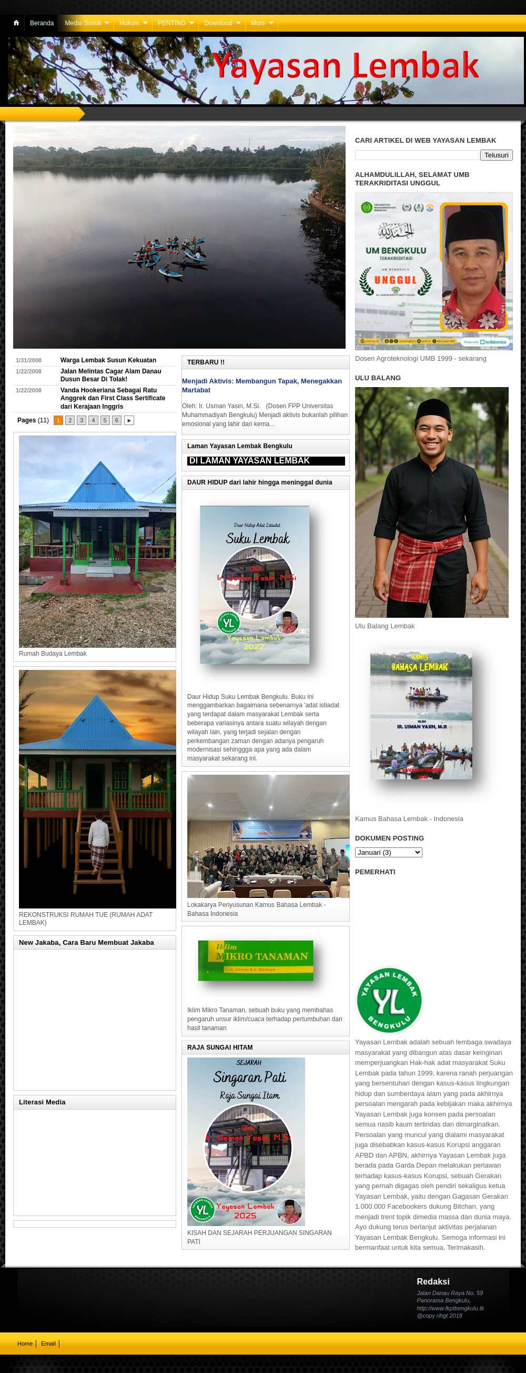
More (258, 23)
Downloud (218, 23)
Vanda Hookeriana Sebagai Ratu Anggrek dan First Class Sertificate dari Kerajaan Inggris (112, 398)
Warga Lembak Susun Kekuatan (108, 360)
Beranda (42, 23)
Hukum (129, 23)
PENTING (172, 23)
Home (25, 1343)
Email (48, 1343)
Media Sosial (83, 23)
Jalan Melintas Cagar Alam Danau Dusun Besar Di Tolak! (110, 375)
